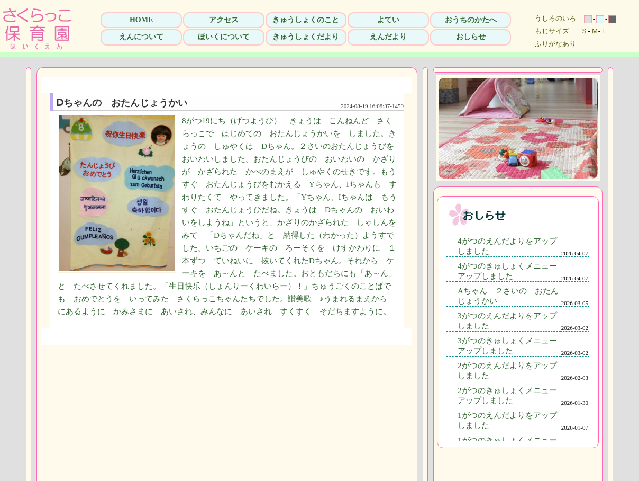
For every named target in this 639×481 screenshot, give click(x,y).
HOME (141, 20)
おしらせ (471, 37)
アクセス (224, 20)
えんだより (388, 37)
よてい (388, 20)
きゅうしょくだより (305, 37)
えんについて (141, 37)
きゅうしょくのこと (305, 20)
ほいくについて (224, 37)
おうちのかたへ (471, 20)
